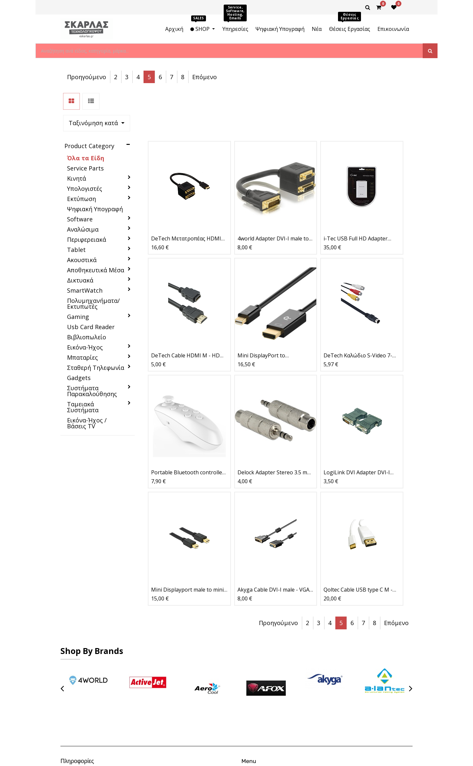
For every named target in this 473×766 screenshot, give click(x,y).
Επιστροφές (86, 674)
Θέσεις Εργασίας (272, 660)
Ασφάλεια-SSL (89, 694)
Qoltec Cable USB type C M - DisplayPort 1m (358, 540)
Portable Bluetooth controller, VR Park (188, 423)
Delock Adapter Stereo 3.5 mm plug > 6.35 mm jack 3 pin (274, 423)
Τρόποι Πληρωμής (93, 660)
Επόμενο (396, 77)
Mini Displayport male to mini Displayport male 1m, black (187, 540)
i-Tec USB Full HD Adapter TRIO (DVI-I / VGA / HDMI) (356, 189)
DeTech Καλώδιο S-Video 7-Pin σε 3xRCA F (358, 306)
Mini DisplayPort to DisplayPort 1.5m (261, 306)
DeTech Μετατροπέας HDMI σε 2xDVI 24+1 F (186, 189)
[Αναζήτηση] (430, 50)
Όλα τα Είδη (85, 109)
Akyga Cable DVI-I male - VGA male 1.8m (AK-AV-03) (273, 540)
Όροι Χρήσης (87, 667)
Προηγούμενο (278, 77)
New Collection (271, 667)
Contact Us (266, 674)
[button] (218, 77)
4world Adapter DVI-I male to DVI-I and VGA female (273, 189)
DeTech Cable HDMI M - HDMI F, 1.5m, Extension (188, 306)
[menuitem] (174, 28)
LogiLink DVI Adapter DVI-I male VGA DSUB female (357, 423)
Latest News (268, 681)
